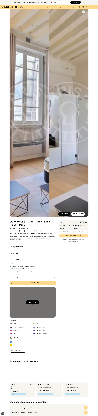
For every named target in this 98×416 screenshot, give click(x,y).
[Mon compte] (95, 7)
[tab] (49, 7)
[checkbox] (83, 11)
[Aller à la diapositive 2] (22, 380)
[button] (2, 413)
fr (91, 7)
